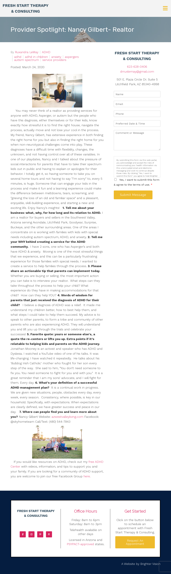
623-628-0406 (137, 66)
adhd (17, 56)
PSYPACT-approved (80, 544)
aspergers (72, 56)
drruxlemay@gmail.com (137, 71)
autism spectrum (26, 59)
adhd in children (36, 56)
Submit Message (133, 195)
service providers (54, 59)
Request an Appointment (135, 542)
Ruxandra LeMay (26, 52)
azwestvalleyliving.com (67, 416)
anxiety (56, 56)
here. (86, 476)
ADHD (46, 52)
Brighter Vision (150, 564)
